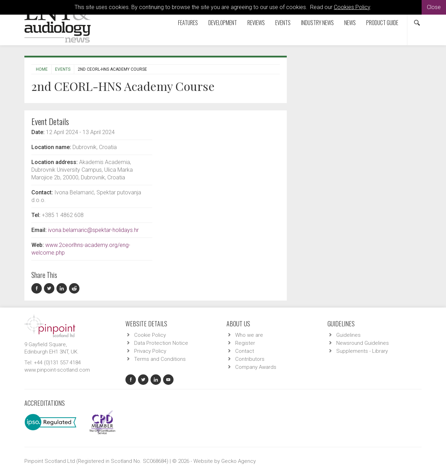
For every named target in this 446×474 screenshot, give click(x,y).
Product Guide (382, 22)
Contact (244, 351)
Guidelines (348, 335)
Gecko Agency (238, 461)
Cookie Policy (150, 335)
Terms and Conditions (160, 359)
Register (245, 343)
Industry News (317, 22)
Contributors (249, 359)
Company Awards (255, 367)
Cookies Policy (352, 7)
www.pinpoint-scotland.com (57, 370)
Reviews (256, 22)
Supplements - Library (362, 351)
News (350, 22)
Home (42, 69)
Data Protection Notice (161, 343)
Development (222, 22)
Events (283, 22)
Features (188, 22)
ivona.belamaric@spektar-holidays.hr (93, 230)
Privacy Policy (150, 351)
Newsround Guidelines (362, 343)
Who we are (249, 335)
